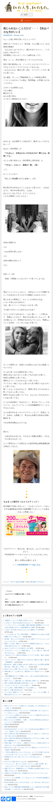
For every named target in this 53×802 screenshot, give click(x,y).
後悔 (5, 727)
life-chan (16, 35)
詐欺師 (6, 724)
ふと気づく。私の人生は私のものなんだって (18, 623)
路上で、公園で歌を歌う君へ (13, 690)
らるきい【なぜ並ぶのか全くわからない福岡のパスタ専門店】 (24, 630)
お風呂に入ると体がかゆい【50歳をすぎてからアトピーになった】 (26, 773)
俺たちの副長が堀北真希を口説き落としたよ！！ (20, 683)
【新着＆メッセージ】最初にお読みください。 (19, 620)
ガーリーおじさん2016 (17, 582)
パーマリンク (40, 582)
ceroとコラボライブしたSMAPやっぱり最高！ (19, 648)
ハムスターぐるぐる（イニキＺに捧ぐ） (17, 685)
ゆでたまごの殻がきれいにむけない (16, 761)
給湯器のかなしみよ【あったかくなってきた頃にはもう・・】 (24, 757)
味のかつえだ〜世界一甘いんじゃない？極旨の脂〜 (21, 669)
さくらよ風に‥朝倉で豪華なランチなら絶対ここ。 (21, 687)
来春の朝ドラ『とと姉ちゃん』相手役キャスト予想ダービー (23, 671)
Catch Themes (32, 798)
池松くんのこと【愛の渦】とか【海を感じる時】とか (21, 681)
